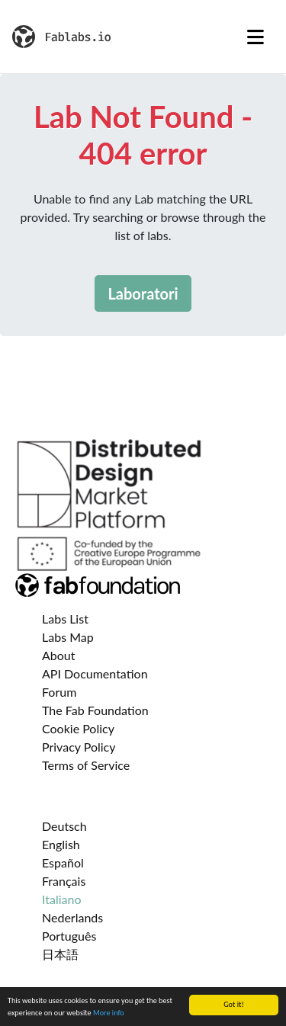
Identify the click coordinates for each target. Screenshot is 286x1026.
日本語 (60, 954)
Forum (59, 692)
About (59, 655)
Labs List (65, 618)
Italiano (62, 899)
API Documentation (95, 673)
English (61, 844)
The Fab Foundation (95, 710)
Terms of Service (86, 765)
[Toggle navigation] (255, 36)
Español (63, 862)
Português (69, 935)
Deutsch (64, 826)
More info (108, 1013)
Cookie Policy (78, 728)
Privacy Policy (79, 746)
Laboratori (143, 293)
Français (63, 881)
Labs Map (68, 637)
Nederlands (72, 917)
